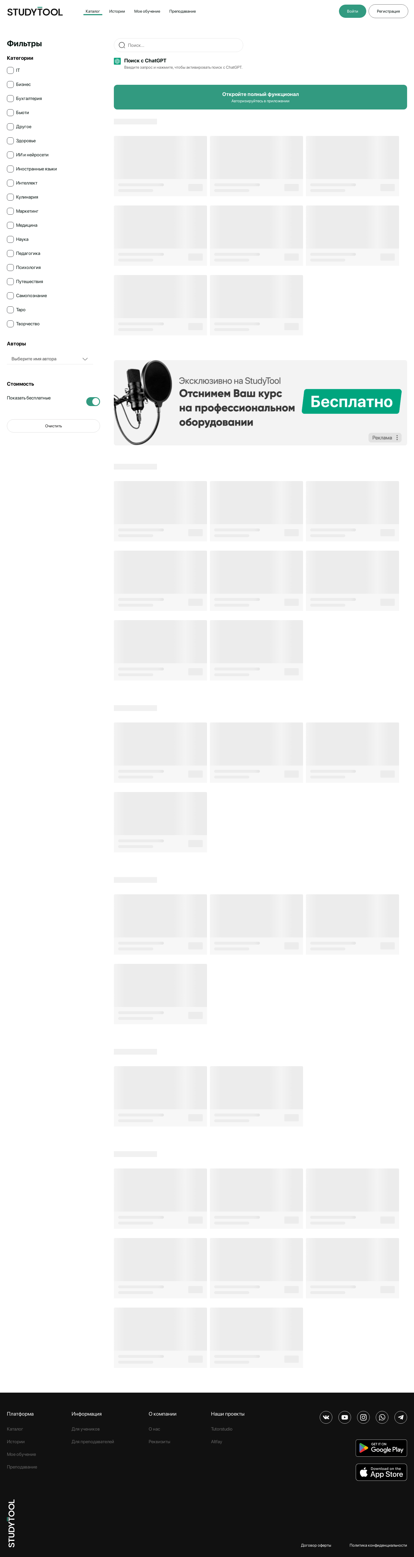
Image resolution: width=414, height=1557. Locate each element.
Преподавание (182, 11)
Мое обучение (147, 11)
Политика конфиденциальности (378, 1545)
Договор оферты (316, 1545)
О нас (154, 1429)
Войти (352, 11)
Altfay (216, 1441)
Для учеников (86, 1429)
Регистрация (388, 11)
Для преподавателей (93, 1441)
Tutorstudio (222, 1429)
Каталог (93, 11)
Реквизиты (159, 1441)
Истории (117, 11)
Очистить (53, 426)
